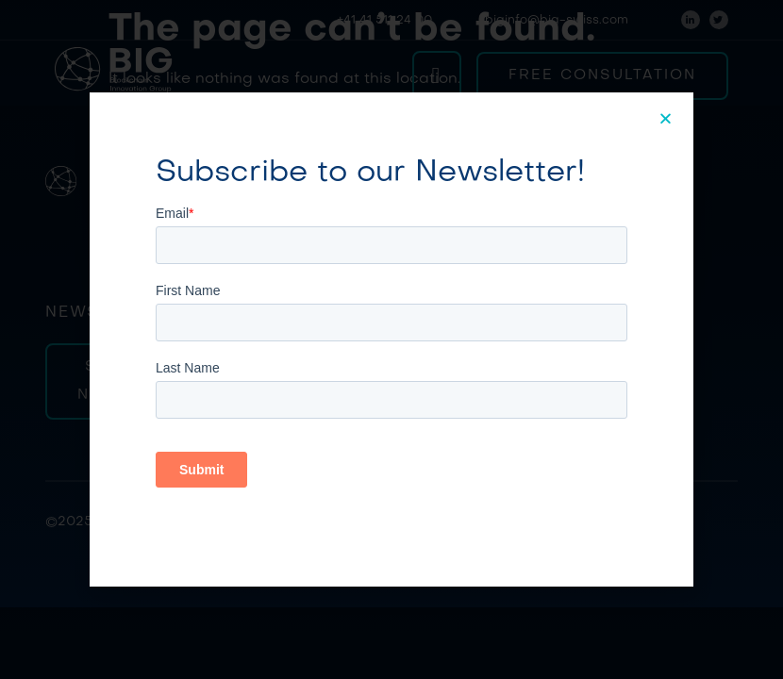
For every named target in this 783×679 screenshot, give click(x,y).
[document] (391, 339)
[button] (666, 118)
